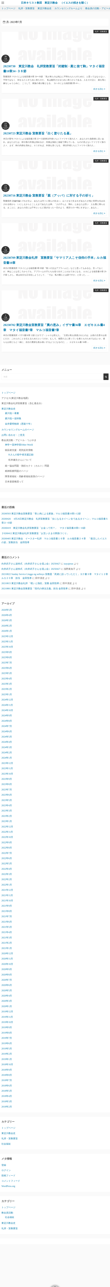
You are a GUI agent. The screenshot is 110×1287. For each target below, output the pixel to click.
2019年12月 (7, 1011)
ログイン (6, 1170)
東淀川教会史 (45, 8)
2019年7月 (6, 1038)
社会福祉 (6, 1144)
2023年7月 (6, 789)
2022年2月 (6, 879)
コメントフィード (10, 1181)
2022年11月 (7, 832)
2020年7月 (6, 980)
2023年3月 (6, 810)
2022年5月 (6, 863)
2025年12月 (7, 636)
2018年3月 (6, 1101)
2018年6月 (6, 1085)
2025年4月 (6, 678)
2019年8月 (6, 1032)
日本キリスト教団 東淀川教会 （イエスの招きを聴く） (55, 2)
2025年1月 (6, 694)
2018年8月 (6, 1075)
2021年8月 (6, 911)
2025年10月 (7, 647)
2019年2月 (6, 1054)
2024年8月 (6, 721)
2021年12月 (7, 890)
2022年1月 (6, 884)
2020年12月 (7, 953)
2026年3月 (6, 620)
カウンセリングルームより (68, 8)
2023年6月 (6, 795)
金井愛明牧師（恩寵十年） (19, 424)
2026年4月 (6, 615)
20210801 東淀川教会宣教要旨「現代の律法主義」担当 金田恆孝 (34, 588)
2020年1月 (6, 1006)
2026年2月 (6, 625)
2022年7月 (6, 853)
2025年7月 (6, 662)
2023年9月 (6, 779)
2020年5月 (6, 990)
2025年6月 (6, 668)
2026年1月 (6, 631)
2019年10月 (7, 1022)
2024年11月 (7, 705)
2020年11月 (7, 958)
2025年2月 (6, 689)
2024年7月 (6, 726)
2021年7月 (6, 916)
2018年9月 (6, 1070)
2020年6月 (6, 985)
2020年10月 (7, 964)
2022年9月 (6, 842)
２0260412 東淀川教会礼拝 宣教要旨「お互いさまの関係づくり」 (35, 533)
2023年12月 (7, 763)
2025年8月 (6, 657)
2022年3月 (6, 874)
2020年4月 (6, 995)
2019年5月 (6, 1048)
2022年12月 (7, 826)
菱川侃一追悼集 (13, 418)
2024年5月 (6, 736)
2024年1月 (6, 758)
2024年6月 (6, 731)
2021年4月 (6, 932)
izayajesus (68, 563)
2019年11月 (7, 1017)
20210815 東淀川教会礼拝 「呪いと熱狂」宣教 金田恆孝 (30, 583)
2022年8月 (6, 847)
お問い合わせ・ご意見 (13, 435)
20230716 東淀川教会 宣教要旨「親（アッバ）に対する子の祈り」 (49, 195)
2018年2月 (6, 1106)
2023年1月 (6, 821)
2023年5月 (6, 800)
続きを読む (99, 89)
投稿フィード (8, 1175)
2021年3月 (6, 937)
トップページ (8, 8)
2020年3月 (6, 1001)
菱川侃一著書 (12, 413)
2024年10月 (7, 710)
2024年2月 (6, 752)
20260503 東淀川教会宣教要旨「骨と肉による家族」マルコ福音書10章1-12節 (42, 513)
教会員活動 (7, 1212)
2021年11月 (7, 895)
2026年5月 (6, 610)
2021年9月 (6, 906)
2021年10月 (7, 900)
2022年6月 (6, 858)
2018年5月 (6, 1091)
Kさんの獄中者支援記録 (20, 454)
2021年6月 (6, 922)
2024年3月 (6, 747)
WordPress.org (8, 1186)
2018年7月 (6, 1080)
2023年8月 (6, 784)
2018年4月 (6, 1096)
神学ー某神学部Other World (19, 444)
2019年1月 (6, 1059)
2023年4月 (6, 805)
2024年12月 (7, 699)
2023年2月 (6, 816)
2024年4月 (6, 742)
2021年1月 (6, 948)
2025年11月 (7, 641)
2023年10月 (7, 773)
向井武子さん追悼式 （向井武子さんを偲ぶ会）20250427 (30, 563)
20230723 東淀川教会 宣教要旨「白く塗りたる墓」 (38, 133)
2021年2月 (6, 943)
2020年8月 (6, 974)
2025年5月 (6, 673)
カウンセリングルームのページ (17, 429)
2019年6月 (6, 1043)
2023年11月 (7, 768)
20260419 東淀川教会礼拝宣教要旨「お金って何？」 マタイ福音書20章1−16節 (43, 528)
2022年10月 (7, 837)
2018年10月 (7, 1064)
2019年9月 (6, 1027)
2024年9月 (6, 715)
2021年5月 (6, 927)
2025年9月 (6, 652)
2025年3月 (6, 684)
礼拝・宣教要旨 (26, 8)
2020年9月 (6, 969)
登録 (3, 1165)
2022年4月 (6, 869)
